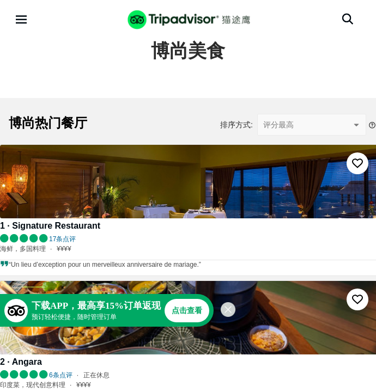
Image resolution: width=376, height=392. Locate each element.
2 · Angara (21, 361)
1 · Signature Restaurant (50, 225)
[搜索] (348, 19)
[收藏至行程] (357, 163)
